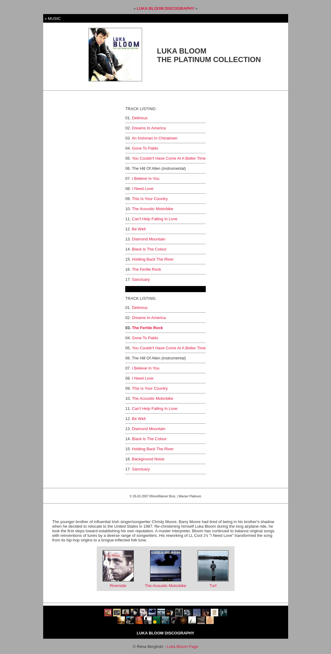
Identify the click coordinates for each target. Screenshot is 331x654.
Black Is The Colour (149, 249)
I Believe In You (146, 178)
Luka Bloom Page (182, 646)
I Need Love (142, 188)
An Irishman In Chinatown (154, 138)
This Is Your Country (150, 198)
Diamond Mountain (148, 239)
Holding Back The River (153, 259)
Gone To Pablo (145, 148)
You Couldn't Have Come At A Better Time (169, 158)
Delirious (140, 118)
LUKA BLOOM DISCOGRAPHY (166, 8)
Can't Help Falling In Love (154, 219)
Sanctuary (141, 279)
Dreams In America (149, 128)
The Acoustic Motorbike (152, 208)
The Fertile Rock (146, 269)
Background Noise (148, 459)
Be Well (139, 229)
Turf (212, 585)
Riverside (118, 585)
